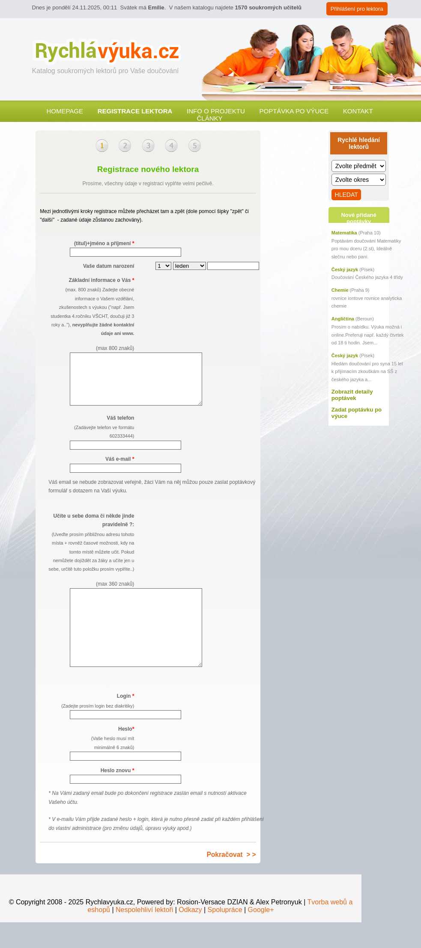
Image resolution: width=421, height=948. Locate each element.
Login (91, 727)
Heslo (91, 764)
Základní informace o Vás (91, 315)
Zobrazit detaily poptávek (352, 394)
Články (209, 118)
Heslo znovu (117, 796)
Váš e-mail (119, 469)
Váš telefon (91, 438)
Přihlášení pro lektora (357, 9)
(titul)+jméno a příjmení (104, 243)
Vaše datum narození (108, 266)
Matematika (344, 232)
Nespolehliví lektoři (144, 935)
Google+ (261, 935)
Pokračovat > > (231, 880)
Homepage (64, 111)
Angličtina (342, 318)
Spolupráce (225, 935)
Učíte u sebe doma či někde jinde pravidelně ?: (91, 560)
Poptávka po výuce (293, 111)
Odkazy (190, 935)
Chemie (340, 290)
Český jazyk (344, 269)
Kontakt (358, 111)
